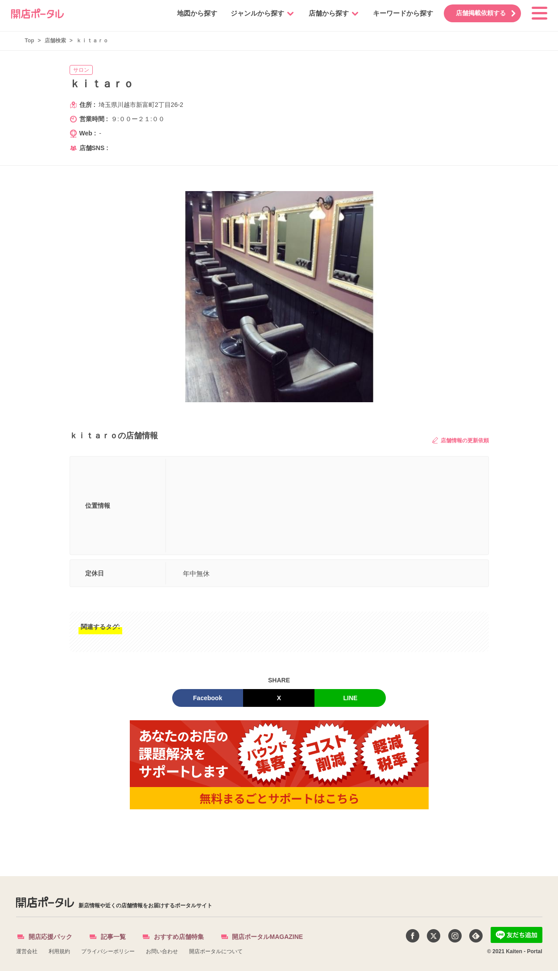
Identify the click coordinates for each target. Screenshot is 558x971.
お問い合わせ (162, 951)
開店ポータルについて (216, 951)
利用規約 (59, 951)
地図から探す (191, 13)
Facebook (207, 698)
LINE (350, 698)
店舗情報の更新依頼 (460, 440)
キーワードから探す (397, 13)
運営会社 (26, 951)
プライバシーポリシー (108, 951)
